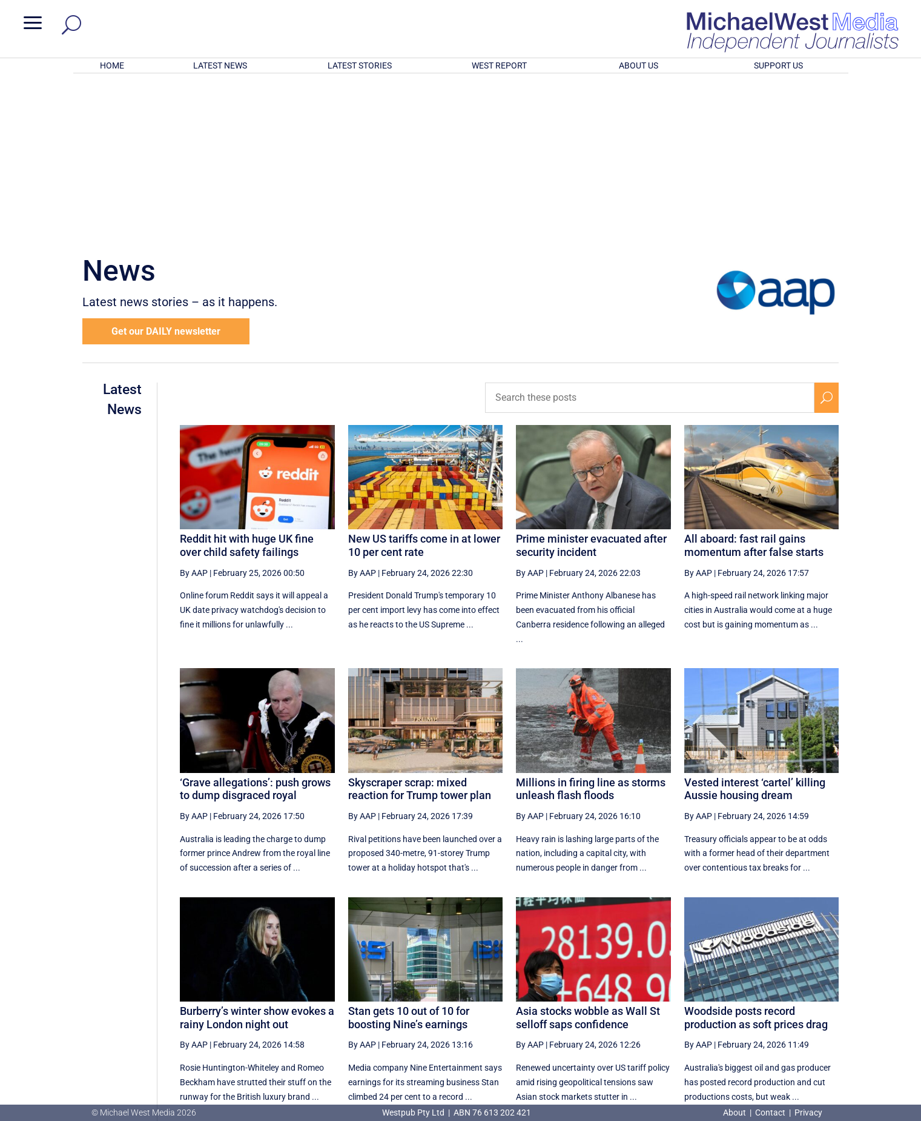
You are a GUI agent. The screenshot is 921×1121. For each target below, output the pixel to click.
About (735, 1112)
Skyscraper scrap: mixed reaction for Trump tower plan (419, 630)
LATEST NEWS (220, 65)
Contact (770, 1112)
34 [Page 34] (709, 991)
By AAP (194, 413)
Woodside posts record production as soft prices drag (756, 859)
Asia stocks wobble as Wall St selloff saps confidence (588, 859)
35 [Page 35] (740, 991)
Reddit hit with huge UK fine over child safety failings (247, 386)
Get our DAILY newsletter (165, 172)
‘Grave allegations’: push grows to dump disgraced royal (255, 630)
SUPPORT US (778, 65)
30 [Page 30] (587, 991)
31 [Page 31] (617, 991)
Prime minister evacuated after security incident (591, 386)
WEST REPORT (499, 65)
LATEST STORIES (360, 65)
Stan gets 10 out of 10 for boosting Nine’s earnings (408, 859)
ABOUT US (638, 65)
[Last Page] (825, 991)
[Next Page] (798, 991)
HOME (112, 65)
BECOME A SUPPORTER (857, 1037)
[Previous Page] (559, 991)
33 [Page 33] (679, 991)
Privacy (808, 1112)
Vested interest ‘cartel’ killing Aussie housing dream (754, 630)
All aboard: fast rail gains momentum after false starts (754, 386)
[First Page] (532, 991)
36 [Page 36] (770, 991)
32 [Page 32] (648, 991)
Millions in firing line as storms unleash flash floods (590, 630)
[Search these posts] (649, 239)
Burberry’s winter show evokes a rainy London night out (257, 859)
